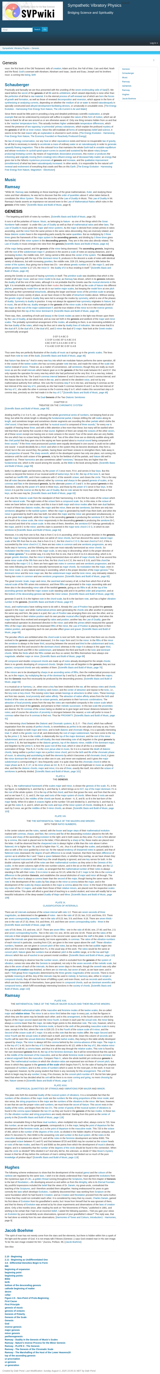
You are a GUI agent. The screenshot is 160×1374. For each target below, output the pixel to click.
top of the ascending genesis (20, 1355)
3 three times (100, 237)
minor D (45, 268)
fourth (8, 878)
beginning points (14, 1275)
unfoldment (64, 93)
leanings (66, 693)
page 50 (44, 408)
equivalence (63, 141)
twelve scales (31, 363)
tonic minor (85, 573)
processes (77, 154)
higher (63, 123)
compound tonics (13, 985)
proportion (101, 590)
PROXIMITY (67, 715)
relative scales (85, 1048)
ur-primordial (48, 126)
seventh (98, 966)
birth (34, 75)
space (49, 856)
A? (36, 762)
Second (8, 1032)
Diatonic (70, 397)
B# (77, 474)
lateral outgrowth (15, 1058)
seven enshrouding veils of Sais (91, 90)
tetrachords (40, 292)
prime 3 (12, 742)
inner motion (35, 130)
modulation (10, 551)
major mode (42, 1098)
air (78, 102)
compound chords (39, 661)
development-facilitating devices (54, 106)
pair (87, 1013)
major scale (48, 551)
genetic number (78, 264)
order (88, 590)
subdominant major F (34, 252)
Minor (67, 894)
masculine (52, 1010)
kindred (8, 699)
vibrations (25, 1098)
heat (46, 141)
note (18, 355)
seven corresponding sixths (82, 921)
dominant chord (52, 646)
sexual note (91, 1020)
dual (58, 279)
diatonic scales (18, 234)
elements (59, 755)
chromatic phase (106, 752)
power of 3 (54, 471)
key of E (92, 1045)
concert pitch (46, 945)
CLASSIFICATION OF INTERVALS (60, 905)
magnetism (27, 147)
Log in (154, 43)
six (56, 969)
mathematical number (76, 869)
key (50, 360)
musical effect (73, 616)
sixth (71, 1026)
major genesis (101, 570)
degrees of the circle (49, 1132)
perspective (14, 453)
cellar (8, 1295)
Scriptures (77, 1179)
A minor (44, 872)
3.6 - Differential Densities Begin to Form (26, 1263)
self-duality (45, 739)
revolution (21, 150)
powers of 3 (71, 483)
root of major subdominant (76, 733)
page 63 (71, 493)
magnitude (10, 656)
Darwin (71, 1185)
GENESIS (126, 86)
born (101, 96)
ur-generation (12, 1365)
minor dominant (16, 758)
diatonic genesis (51, 742)
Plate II (57, 1058)
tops (42, 795)
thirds (25, 653)
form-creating (44, 157)
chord (43, 447)
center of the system (86, 255)
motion (99, 117)
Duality (47, 894)
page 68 (16, 632)
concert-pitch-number (79, 1074)
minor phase (44, 765)
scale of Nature (95, 285)
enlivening (10, 157)
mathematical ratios (83, 224)
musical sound (59, 424)
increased (57, 163)
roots (51, 795)
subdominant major (62, 573)
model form (32, 288)
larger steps (73, 830)
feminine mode (46, 1026)
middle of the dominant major (99, 742)
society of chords (81, 985)
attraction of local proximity (18, 702)
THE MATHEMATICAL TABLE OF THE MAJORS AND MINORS (63, 821)
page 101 (75, 771)
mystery (107, 126)
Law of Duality (71, 198)
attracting (21, 755)
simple (105, 976)
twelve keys (63, 474)
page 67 (68, 602)
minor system (32, 240)
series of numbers (50, 1068)
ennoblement (12, 163)
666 (6, 1266)
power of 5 (34, 487)
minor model (44, 279)
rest (49, 715)
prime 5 (29, 746)
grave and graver (72, 629)
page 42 (104, 244)
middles (33, 798)
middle (37, 736)
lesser (59, 830)
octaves (92, 431)
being (27, 75)
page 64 (56, 530)
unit (103, 1071)
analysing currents (29, 102)
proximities (107, 706)
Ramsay (12, 187)
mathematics (22, 606)
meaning (18, 976)
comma (52, 833)
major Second (100, 1032)
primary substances (65, 126)
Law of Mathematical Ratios (81, 201)
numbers (84, 415)
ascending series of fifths (66, 672)
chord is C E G (72, 541)
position (65, 619)
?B (33, 846)
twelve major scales (64, 288)
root (15, 252)
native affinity (51, 696)
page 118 (58, 1117)
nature (78, 117)
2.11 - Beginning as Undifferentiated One (26, 1259)
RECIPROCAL (23, 1088)
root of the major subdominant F (37, 307)
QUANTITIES (37, 1088)
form (90, 117)
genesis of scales (98, 480)
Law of (59, 613)
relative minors (69, 888)
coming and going (82, 1077)
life (50, 93)
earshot (33, 955)
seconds (95, 973)
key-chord (25, 693)
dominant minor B (51, 258)
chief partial (14, 440)
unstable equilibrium (106, 147)
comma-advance (82, 1042)
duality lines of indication (78, 325)
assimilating (37, 755)
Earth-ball (88, 147)
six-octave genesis (48, 699)
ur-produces (101, 154)
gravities (48, 261)
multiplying (33, 675)
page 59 (28, 466)
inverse (27, 490)
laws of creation (107, 1204)
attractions (79, 693)
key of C (12, 389)
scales (52, 786)
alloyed (33, 106)
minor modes (80, 504)
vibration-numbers (106, 939)
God (21, 71)
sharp (20, 837)
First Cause (11, 1301)
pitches (8, 288)
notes (29, 325)
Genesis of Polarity (15, 1314)
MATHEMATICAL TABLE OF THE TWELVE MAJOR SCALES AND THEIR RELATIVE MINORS (63, 1004)
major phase (11, 765)
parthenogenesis (14, 1336)
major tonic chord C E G (80, 527)
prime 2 (15, 736)
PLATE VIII (60, 816)
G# (29, 758)
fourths (8, 1039)
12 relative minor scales (32, 869)
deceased (84, 157)
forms (72, 130)
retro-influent (58, 157)
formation (23, 99)
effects (21, 637)
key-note (12, 693)
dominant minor (12, 573)
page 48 (103, 392)
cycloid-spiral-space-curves (42, 150)
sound (52, 431)
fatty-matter (95, 157)
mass (55, 144)
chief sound (10, 424)
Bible (70, 463)
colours (101, 1172)
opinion (8, 856)
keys (98, 471)
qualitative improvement (96, 160)
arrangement (73, 1016)
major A (111, 1042)
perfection (13, 96)
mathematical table (30, 1010)
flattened (9, 846)
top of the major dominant (72, 736)
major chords (88, 557)
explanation (94, 114)
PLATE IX (60, 902)
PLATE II (60, 776)
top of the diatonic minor (72, 742)
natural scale (18, 501)
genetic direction (20, 557)
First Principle (12, 1304)
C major (85, 872)
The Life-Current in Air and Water (70, 109)
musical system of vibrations (65, 1095)
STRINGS (53, 1088)
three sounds (88, 424)
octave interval (50, 912)
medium (70, 102)
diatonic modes (32, 507)
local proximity (33, 696)
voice (86, 379)
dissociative (65, 154)
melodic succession (71, 706)
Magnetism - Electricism (42, 170)
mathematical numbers (66, 862)
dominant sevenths (101, 982)
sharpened (46, 843)
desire (8, 1291)
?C (57, 846)
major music (23, 279)
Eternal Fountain (106, 1182)
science (106, 130)
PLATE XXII (60, 1000)
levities (19, 255)
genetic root (31, 733)
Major (57, 894)
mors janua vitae (52, 749)
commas (45, 376)
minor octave (61, 594)
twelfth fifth (22, 477)
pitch (112, 288)
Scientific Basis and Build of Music (45, 205)
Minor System (26, 198)
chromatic (78, 730)
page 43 (24, 271)
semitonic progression (93, 544)
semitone (95, 517)
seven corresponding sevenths (24, 918)
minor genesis (16, 554)
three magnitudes (31, 973)
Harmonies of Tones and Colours (72, 1217)
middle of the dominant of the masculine (30, 1055)
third (42, 643)
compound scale (70, 501)
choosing (105, 1077)
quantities (77, 234)
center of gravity (66, 1108)
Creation (48, 1195)
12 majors (26, 888)
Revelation (23, 1182)
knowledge (10, 1157)
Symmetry (20, 301)
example (9, 117)
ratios (53, 619)
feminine (66, 1010)
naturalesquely (105, 102)
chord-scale (56, 598)
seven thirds (105, 918)
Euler (89, 192)
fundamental (58, 418)
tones (79, 292)
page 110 (109, 955)
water (85, 102)
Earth (73, 166)
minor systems (55, 228)
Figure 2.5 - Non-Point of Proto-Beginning (27, 1298)
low (98, 952)
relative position (36, 616)
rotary (97, 150)
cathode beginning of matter (20, 1288)
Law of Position (80, 606)
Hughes (12, 1167)
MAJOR (87, 1088)
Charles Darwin (100, 1198)
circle (97, 477)
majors (21, 675)
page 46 (94, 311)
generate (112, 144)
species (8, 667)
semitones (77, 367)
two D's (48, 1108)
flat (62, 833)
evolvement (23, 166)
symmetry (50, 276)
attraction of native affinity (76, 696)
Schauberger (17, 84)
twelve (8, 367)
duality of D (60, 268)
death (97, 749)
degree (38, 853)
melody (71, 976)
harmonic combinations (90, 699)
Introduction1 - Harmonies (103, 1217)
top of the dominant (52, 675)
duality (11, 282)
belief (94, 130)
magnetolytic (52, 154)
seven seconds (89, 912)
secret (24, 93)
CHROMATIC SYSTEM (70, 405)
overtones (68, 459)
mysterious (34, 160)
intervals (31, 370)
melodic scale (105, 963)
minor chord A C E (32, 544)
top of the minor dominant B (39, 311)
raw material (37, 96)
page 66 (109, 594)
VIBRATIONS (71, 1088)
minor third (55, 1013)
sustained (75, 150)
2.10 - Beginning (13, 1256)
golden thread (42, 1179)
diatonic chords (29, 768)
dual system (84, 1135)
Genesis (35, 48)
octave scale (27, 520)
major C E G (26, 563)
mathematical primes (46, 610)
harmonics (30, 459)
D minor (58, 328)
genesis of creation (18, 969)
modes (56, 285)
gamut (86, 1172)
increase (71, 160)
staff (90, 936)
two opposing (34, 126)
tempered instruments (21, 859)
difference (55, 853)
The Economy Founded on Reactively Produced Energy (58, 136)
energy (68, 157)
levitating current (24, 154)
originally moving (28, 157)
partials (94, 421)
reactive (15, 123)
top (113, 733)
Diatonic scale (26, 498)
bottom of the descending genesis (25, 594)
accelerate (45, 144)
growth (10, 99)
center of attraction (77, 690)
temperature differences (92, 123)
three (32, 427)
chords (80, 610)
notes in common (64, 544)
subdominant (97, 643)
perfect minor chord (57, 752)
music (10, 304)
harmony (22, 547)
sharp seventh (42, 453)
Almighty (83, 1182)
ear (28, 304)
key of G (32, 386)
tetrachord (79, 295)
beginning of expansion (17, 1269)
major (40, 228)
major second (25, 1020)
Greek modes (64, 315)
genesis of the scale (96, 786)
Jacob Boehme (19, 1230)
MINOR (101, 1088)
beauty (48, 315)
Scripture (99, 1191)
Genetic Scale (22, 581)
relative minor (22, 1013)
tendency (41, 690)
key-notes (9, 888)
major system (44, 237)
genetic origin (15, 298)
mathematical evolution (98, 830)
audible (96, 945)
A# (15, 846)
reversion (81, 99)
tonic (111, 643)
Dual (43, 397)
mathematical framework (30, 786)
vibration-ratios (58, 1061)
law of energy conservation (21, 141)
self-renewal (76, 96)
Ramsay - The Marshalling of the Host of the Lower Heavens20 (38, 1352)
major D (100, 264)
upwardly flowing (13, 147)
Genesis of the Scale (16, 1317)
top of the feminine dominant (59, 1052)
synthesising (11, 102)
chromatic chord (98, 755)
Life (29, 1179)
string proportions (81, 1098)
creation (57, 68)
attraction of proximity (39, 712)
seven (25, 367)
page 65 (105, 576)
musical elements (100, 282)
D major (78, 328)
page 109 (45, 925)
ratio (65, 912)
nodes (99, 418)
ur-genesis (10, 1362)
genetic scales (95, 352)
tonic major (34, 573)
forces (111, 96)
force (55, 147)
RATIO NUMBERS (67, 824)
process (63, 96)
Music (10, 179)
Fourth (67, 1029)
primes (81, 622)
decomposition (65, 99)
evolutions (105, 1175)
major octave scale (44, 590)
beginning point (13, 1272)
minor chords (63, 538)
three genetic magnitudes (71, 973)
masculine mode (83, 1128)
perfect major (34, 752)
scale (73, 252)
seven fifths (59, 929)
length (8, 421)
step (66, 383)
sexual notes (32, 1036)
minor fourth (53, 1020)
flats (20, 483)
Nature (35, 221)
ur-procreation (12, 1359)
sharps (71, 480)
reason (29, 133)
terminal (107, 1055)
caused (62, 150)
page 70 (98, 667)
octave (75, 477)
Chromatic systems (62, 723)
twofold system (39, 511)
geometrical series (68, 415)
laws (106, 224)
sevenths (106, 979)
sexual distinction (37, 1039)
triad (7, 733)
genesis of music (14, 1307)
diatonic (64, 730)
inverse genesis (105, 307)
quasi (47, 746)
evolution (86, 833)
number (48, 960)
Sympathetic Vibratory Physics (15, 48)
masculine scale (99, 1026)
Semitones (80, 397)
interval (53, 376)
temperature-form (28, 123)
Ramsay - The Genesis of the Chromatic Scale (29, 1349)
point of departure (98, 1125)
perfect (39, 726)
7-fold (13, 973)
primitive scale (75, 276)
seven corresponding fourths (23, 933)
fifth (19, 541)
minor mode (103, 1098)
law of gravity (108, 141)
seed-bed (55, 581)
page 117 (66, 1080)
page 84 (16, 682)
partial (68, 418)
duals (37, 355)
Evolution (43, 1191)
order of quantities (70, 195)
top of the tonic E (92, 474)
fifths (62, 584)
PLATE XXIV (60, 1085)
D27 (82, 789)
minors (8, 490)
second (61, 878)
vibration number (20, 1114)
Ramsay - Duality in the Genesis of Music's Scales (31, 1339)
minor (27, 231)
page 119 (73, 1157)
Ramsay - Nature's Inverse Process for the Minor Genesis (35, 1343)
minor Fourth (11, 1036)
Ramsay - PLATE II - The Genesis (22, 1346)
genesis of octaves (15, 1311)
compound (13, 661)
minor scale (75, 304)
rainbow (9, 1175)
